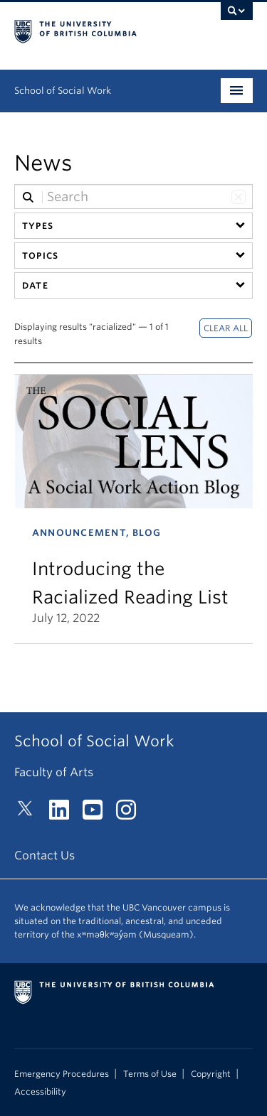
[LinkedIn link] (64, 814)
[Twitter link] (30, 814)
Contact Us (44, 855)
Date (35, 285)
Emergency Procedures (61, 1074)
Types (37, 225)
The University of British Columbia (98, 29)
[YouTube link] (98, 814)
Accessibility (40, 1092)
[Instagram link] (131, 814)
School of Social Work (62, 90)
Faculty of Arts (53, 772)
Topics (40, 255)
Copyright (211, 1074)
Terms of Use (150, 1074)
